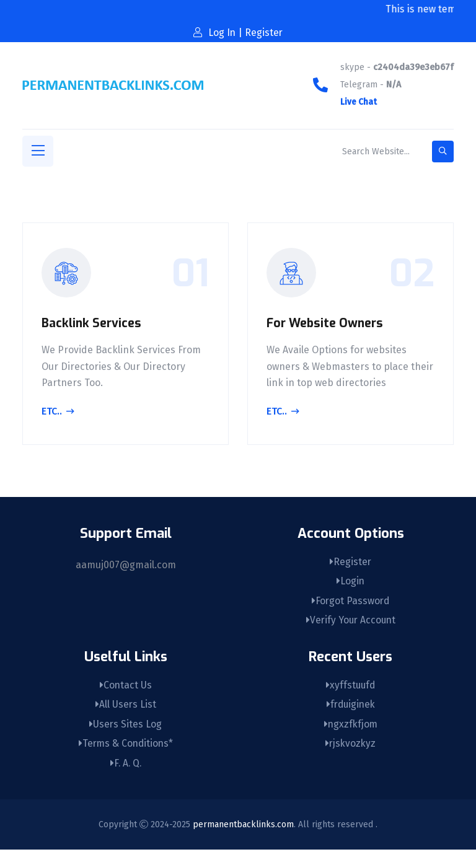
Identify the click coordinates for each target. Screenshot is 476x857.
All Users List (125, 709)
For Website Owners (327, 325)
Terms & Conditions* (125, 750)
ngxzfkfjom (350, 729)
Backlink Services (93, 325)
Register (351, 561)
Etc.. (58, 414)
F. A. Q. (125, 770)
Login (351, 582)
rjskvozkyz (351, 750)
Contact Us (125, 688)
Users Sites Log (125, 729)
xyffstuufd (350, 688)
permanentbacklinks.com (243, 831)
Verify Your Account (350, 623)
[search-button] (443, 151)
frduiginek (350, 709)
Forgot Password (350, 602)
